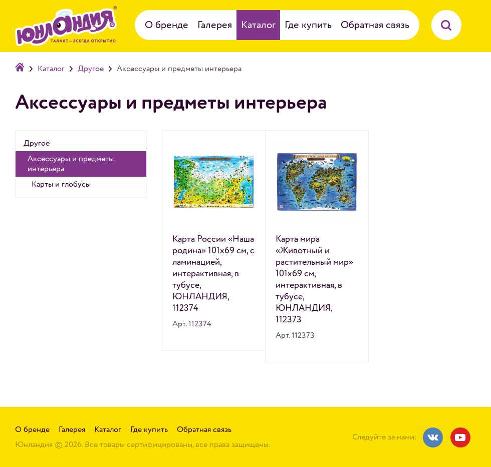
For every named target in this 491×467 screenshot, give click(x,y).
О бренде (166, 25)
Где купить (308, 25)
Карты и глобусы (61, 184)
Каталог (258, 25)
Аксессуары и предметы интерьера (71, 164)
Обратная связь (375, 25)
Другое (91, 69)
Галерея (214, 25)
